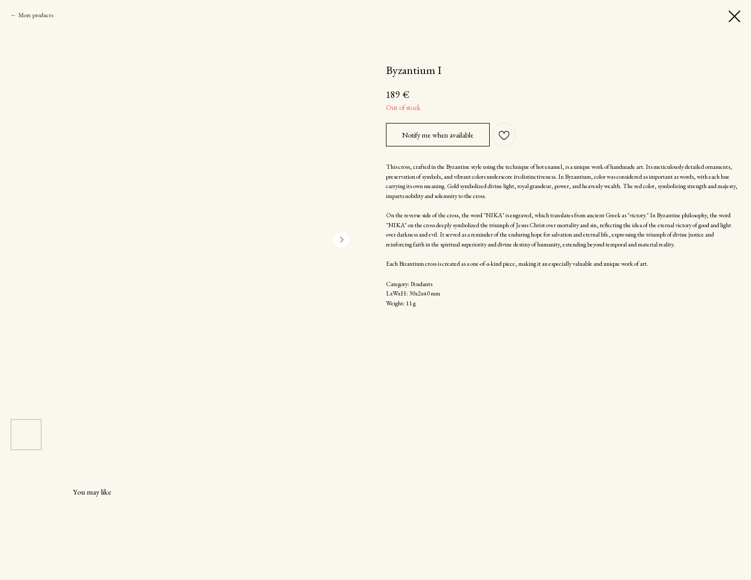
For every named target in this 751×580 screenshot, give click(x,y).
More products (35, 15)
